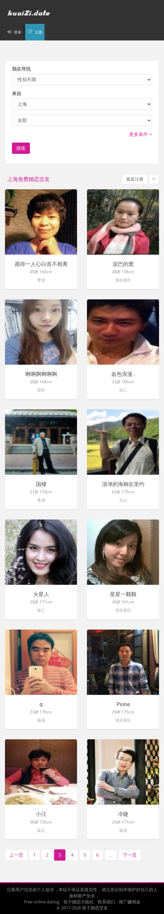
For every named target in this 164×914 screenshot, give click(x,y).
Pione (123, 704)
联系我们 (106, 902)
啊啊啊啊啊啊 (41, 374)
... (111, 855)
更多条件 (140, 134)
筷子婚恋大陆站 (78, 902)
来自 (16, 93)
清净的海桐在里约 (123, 484)
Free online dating (41, 902)
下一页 (130, 855)
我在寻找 (21, 69)
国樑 (41, 484)
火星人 (41, 594)
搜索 (21, 148)
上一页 (16, 855)
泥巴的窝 (123, 264)
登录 (17, 32)
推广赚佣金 (129, 902)
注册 (38, 32)
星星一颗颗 (123, 594)
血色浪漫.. (123, 374)
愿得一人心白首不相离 (41, 264)
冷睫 (123, 814)
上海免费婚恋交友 (28, 179)
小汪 (41, 814)
